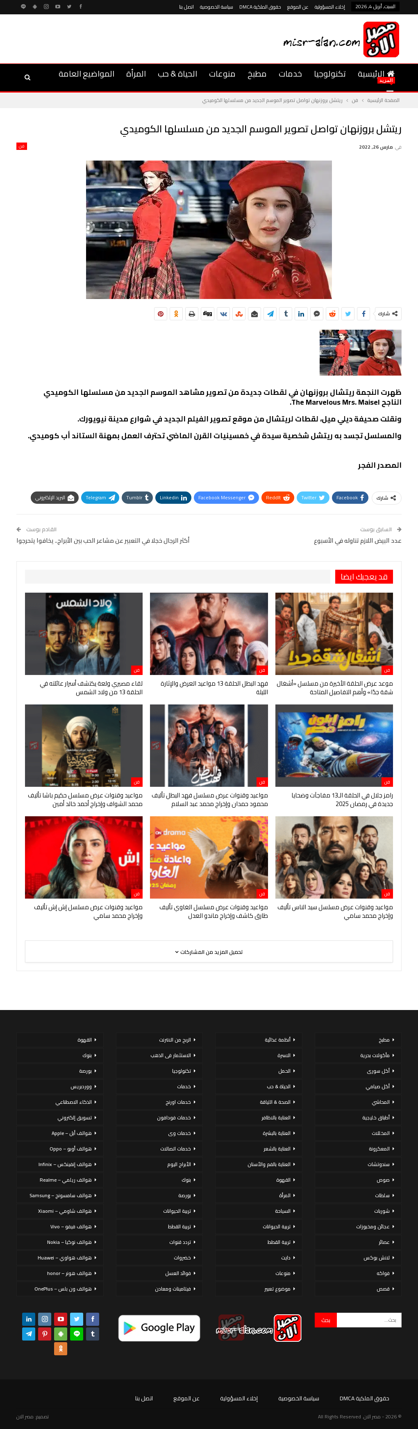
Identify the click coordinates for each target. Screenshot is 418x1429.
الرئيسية (376, 73)
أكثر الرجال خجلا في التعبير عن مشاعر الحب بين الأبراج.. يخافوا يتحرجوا (103, 540)
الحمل (284, 1071)
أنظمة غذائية (278, 1039)
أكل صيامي (378, 1086)
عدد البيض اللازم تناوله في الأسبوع (358, 540)
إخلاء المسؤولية (330, 6)
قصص (383, 1288)
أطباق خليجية (376, 1117)
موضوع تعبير (277, 1288)
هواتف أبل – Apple (72, 1133)
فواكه (383, 1273)
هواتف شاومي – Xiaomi (65, 1211)
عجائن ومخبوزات (373, 1226)
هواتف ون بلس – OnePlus (63, 1288)
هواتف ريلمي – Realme (66, 1179)
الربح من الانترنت (175, 1039)
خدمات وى (179, 1133)
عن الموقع (298, 6)
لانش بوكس (376, 1257)
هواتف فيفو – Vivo (71, 1226)
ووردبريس (81, 1086)
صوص (383, 1179)
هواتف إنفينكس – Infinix (65, 1164)
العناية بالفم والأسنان (269, 1164)
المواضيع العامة (86, 73)
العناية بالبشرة (277, 1133)
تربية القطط (279, 1242)
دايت (286, 1257)
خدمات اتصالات (175, 1148)
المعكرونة (379, 1148)
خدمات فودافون (174, 1117)
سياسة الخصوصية (216, 6)
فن (22, 146)
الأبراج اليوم (179, 1164)
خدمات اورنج (178, 1102)
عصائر (384, 1242)
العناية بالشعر (277, 1148)
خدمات (290, 73)
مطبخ (257, 73)
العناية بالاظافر (276, 1117)
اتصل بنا (186, 6)
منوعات (222, 73)
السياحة (283, 1211)
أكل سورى (378, 1071)
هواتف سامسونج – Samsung (61, 1195)
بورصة (184, 1195)
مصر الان (25, 1416)
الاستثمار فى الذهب (170, 1055)
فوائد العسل (178, 1273)
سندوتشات (379, 1164)
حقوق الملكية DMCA (260, 6)
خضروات (182, 1257)
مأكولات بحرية (375, 1055)
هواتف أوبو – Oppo (71, 1148)
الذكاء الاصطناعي (73, 1102)
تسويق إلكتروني (74, 1117)
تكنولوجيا (330, 73)
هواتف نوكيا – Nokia (69, 1242)
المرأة (136, 73)
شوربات (382, 1211)
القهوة (283, 1179)
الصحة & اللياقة (275, 1102)
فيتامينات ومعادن (173, 1288)
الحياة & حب (177, 73)
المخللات (381, 1133)
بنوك (186, 1179)
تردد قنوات (180, 1242)
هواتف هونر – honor (69, 1273)
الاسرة (284, 1055)
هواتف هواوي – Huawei (65, 1257)
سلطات (382, 1195)
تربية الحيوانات (277, 1226)
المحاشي (381, 1102)
